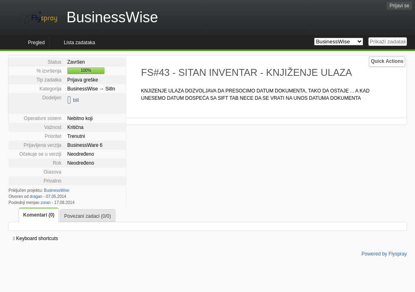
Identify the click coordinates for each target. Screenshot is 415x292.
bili (76, 100)
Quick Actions (387, 61)
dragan (36, 196)
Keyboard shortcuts (35, 238)
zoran (46, 202)
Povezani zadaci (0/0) (87, 216)
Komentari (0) (38, 215)
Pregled (36, 42)
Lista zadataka (79, 42)
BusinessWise (56, 190)
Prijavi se (399, 6)
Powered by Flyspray (384, 254)
